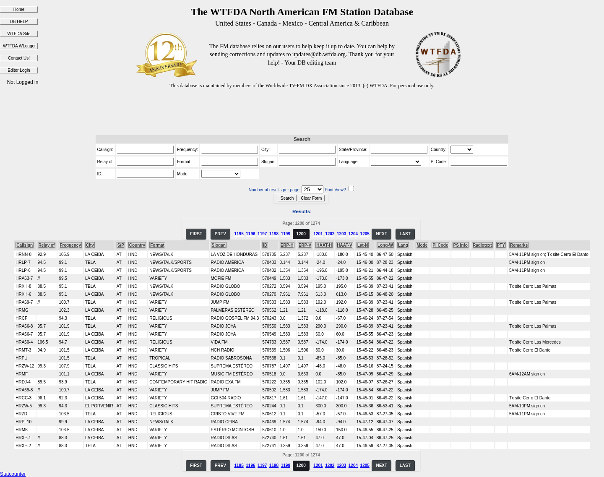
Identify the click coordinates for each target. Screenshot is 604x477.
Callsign (24, 245)
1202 (329, 234)
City (90, 245)
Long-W (385, 245)
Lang (403, 245)
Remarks (519, 245)
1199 (285, 234)
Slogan (219, 245)
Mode (422, 245)
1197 (262, 234)
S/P (120, 245)
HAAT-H (324, 245)
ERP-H (287, 245)
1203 (341, 234)
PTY (501, 245)
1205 (365, 234)
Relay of (47, 245)
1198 (274, 234)
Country (137, 245)
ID (265, 245)
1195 (238, 234)
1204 (353, 234)
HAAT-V (344, 245)
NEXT (381, 234)
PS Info (460, 245)
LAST (405, 234)
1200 (301, 234)
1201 (318, 234)
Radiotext (482, 245)
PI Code (440, 245)
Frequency (70, 245)
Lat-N (362, 245)
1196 (250, 234)
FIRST (196, 234)
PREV (220, 234)
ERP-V (305, 245)
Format (157, 245)
